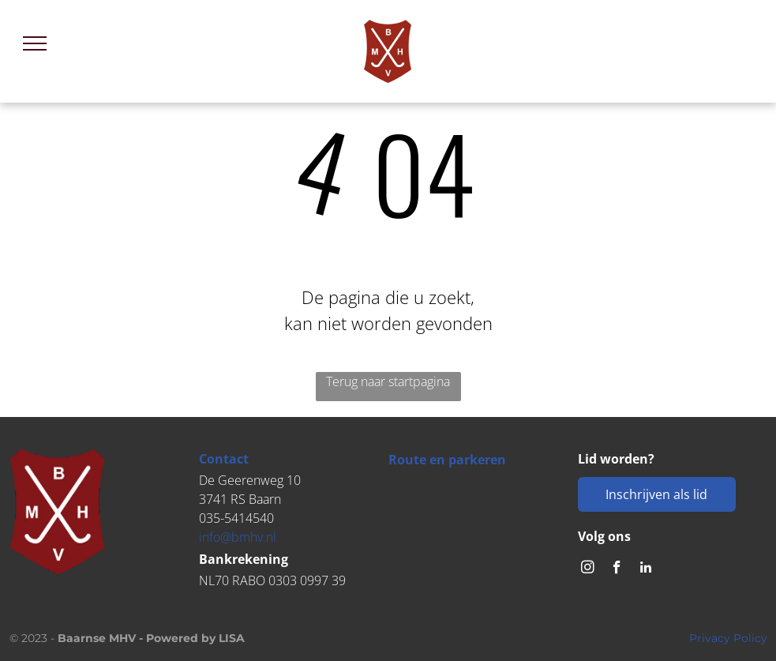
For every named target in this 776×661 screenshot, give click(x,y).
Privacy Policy (728, 638)
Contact (224, 459)
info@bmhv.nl (237, 537)
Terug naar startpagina (388, 381)
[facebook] (617, 569)
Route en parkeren (447, 459)
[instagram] (588, 569)
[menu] (34, 43)
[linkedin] (646, 569)
